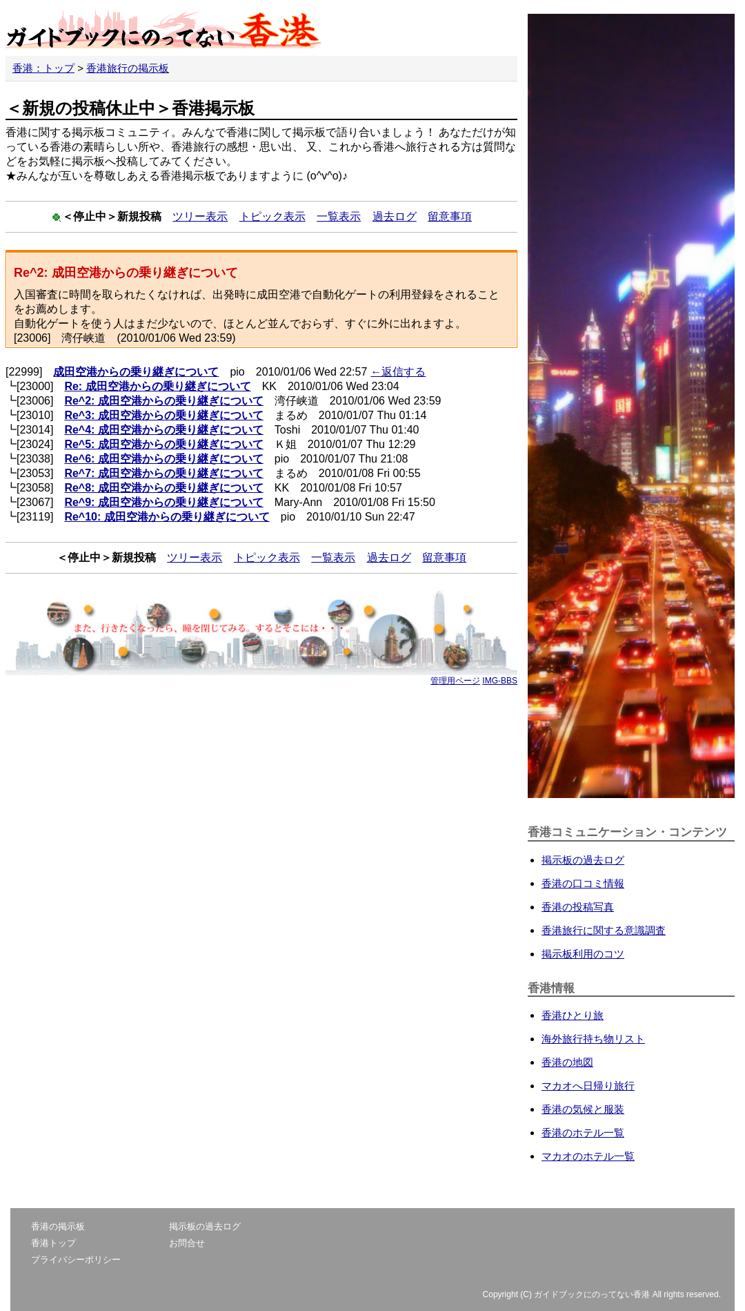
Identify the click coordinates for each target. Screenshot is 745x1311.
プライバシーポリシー (76, 1259)
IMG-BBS (499, 681)
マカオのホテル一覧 (588, 1156)
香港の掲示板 (58, 1226)
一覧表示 (339, 216)
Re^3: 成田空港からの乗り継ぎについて (163, 415)
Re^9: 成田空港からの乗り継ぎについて (163, 502)
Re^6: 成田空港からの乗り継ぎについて (163, 459)
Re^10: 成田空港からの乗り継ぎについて (166, 517)
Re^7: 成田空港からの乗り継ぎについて (163, 473)
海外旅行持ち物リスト (593, 1039)
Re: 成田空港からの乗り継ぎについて (157, 386)
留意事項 (450, 216)
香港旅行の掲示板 (127, 68)
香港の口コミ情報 (583, 883)
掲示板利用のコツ (583, 954)
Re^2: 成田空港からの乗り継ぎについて (163, 401)
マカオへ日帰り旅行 (588, 1085)
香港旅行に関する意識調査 (604, 930)
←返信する (398, 372)
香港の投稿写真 (578, 907)
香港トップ (53, 1243)
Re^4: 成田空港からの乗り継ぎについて (163, 430)
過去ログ (394, 216)
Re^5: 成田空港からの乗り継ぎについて (163, 444)
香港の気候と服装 (583, 1109)
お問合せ (187, 1243)
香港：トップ (43, 68)
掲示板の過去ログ (583, 860)
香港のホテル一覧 (583, 1132)
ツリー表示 (200, 216)
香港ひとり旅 (573, 1015)
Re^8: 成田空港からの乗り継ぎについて (163, 488)
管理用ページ (455, 681)
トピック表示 (272, 216)
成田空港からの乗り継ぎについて (136, 372)
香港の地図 (567, 1062)
